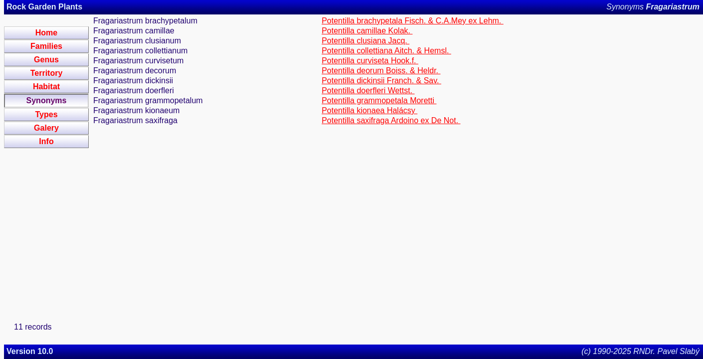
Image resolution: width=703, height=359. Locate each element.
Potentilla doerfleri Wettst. (368, 90)
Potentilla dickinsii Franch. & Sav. (381, 80)
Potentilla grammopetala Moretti (379, 100)
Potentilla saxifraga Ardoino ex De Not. (391, 120)
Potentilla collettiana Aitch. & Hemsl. (386, 50)
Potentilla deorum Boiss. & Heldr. (381, 70)
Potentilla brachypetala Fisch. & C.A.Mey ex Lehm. (413, 20)
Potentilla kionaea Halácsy (369, 110)
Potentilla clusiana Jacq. (365, 40)
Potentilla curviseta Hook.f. (370, 60)
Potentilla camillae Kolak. (367, 30)
